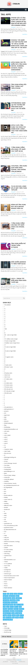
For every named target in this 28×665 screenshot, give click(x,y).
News (5, 515)
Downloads (22, 661)
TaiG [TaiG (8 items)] (18, 615)
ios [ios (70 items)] (14, 604)
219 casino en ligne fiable (10, 347)
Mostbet (6, 507)
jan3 (5, 489)
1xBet (5, 328)
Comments (7, 630)
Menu (2, 9)
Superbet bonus (7, 555)
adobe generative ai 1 (9, 409)
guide (5, 473)
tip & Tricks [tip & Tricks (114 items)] (8, 617)
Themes (6, 561)
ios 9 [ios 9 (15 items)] (8, 606)
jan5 (5, 493)
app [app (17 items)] (8, 593)
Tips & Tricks (7, 565)
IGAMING (6, 481)
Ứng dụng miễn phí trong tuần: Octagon (18, 245)
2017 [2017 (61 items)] (4, 593)
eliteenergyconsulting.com (10, 457)
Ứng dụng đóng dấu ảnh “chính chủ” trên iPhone (18, 86)
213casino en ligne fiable (9, 341)
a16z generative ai (8, 407)
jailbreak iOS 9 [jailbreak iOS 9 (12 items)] (19, 611)
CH (5, 445)
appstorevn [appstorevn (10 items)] (12, 596)
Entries (6, 628)
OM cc (5, 521)
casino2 (6, 439)
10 (4, 308)
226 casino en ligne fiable (10, 351)
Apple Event (7, 415)
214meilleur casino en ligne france (12, 343)
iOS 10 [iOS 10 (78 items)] (11, 606)
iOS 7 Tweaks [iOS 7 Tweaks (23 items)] (20, 604)
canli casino (6, 431)
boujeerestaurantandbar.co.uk (11, 429)
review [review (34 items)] (13, 615)
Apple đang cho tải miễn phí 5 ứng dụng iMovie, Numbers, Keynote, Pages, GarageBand (19, 66)
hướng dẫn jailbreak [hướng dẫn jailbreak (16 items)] (8, 604)
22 (4, 349)
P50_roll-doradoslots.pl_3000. (11, 525)
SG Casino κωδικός (8, 549)
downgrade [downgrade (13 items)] (12, 600)
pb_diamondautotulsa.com (10, 529)
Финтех (6, 585)
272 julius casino (8, 365)
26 (4, 361)
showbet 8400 (7, 551)
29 (4, 369)
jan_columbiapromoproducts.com (11, 485)
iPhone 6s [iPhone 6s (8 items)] (10, 608)
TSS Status (15, 663)
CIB (5, 447)
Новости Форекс (8, 579)
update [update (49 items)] (21, 617)
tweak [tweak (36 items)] (17, 617)
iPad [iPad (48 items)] (20, 606)
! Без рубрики (7, 304)
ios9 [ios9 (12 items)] (4, 606)
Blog (5, 425)
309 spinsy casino (8, 373)
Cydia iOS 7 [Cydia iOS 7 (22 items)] (18, 598)
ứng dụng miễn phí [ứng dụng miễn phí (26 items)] (7, 619)
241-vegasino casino (8, 357)
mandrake (13, 284)
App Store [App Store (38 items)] (5, 596)
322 (5, 381)
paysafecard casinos (8, 527)
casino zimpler (7, 435)
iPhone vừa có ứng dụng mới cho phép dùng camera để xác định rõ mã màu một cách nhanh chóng (18, 21)
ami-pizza (6, 411)
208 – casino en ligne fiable (10, 335)
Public (5, 535)
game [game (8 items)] (18, 600)
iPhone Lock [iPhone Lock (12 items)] (6, 611)
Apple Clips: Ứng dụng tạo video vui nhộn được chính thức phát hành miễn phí (19, 128)
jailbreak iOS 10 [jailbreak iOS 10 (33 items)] (6, 613)
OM (5, 519)
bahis (5, 419)
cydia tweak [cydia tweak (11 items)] (6, 600)
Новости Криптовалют (9, 577)
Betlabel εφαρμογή (8, 423)
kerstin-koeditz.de (8, 495)
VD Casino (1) (7, 571)
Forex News (6, 465)
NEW (5, 513)
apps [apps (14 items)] (15, 593)
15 (4, 318)
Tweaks (6, 567)
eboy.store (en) (7, 453)
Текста (5, 583)
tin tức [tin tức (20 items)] (21, 615)
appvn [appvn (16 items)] (17, 596)
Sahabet (6, 547)
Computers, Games (8, 449)
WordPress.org (7, 632)
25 (4, 359)
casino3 (6, 441)
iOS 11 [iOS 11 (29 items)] (16, 606)
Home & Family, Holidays (9, 475)
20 (4, 333)
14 (4, 316)
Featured (6, 459)
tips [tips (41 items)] (13, 617)
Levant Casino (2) (8, 499)
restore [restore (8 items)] (9, 615)
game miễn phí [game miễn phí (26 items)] (6, 602)
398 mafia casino (8, 393)
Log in (5, 626)
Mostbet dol (7, 509)
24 (4, 355)
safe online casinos (8, 545)
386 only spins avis (8, 389)
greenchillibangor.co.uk (9, 471)
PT (4, 533)
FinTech (6, 461)
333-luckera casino (8, 385)
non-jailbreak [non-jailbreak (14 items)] (19, 613)
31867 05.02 (7, 377)
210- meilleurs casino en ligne (11, 339)
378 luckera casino (8, 387)
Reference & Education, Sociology (12, 541)
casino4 (6, 443)
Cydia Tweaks (7, 451)
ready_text (6, 539)
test (5, 557)
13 (4, 314)
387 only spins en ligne (9, 391)
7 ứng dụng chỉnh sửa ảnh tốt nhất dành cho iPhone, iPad (18, 226)
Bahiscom (6, 421)
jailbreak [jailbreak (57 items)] (12, 611)
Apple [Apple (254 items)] (11, 593)
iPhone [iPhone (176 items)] (5, 608)
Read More (24, 34)
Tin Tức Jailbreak (8, 563)
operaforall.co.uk (8, 523)
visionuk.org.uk (7, 573)
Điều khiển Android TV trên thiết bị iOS (18, 263)
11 (4, 310)
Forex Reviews (7, 467)
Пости (5, 581)
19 (4, 326)
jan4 (5, 491)
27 (4, 363)
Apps (5, 417)
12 (4, 312)
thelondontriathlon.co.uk (9, 559)
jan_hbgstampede (8, 487)
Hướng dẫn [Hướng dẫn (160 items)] (14, 602)
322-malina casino (8, 383)
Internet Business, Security (10, 483)
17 (4, 322)
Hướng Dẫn (7, 477)
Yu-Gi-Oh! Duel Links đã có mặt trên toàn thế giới (19, 188)
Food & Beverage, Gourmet (10, 463)
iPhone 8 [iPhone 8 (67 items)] (21, 608)
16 (4, 320)
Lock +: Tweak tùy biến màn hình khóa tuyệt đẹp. (18, 280)
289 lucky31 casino (8, 367)
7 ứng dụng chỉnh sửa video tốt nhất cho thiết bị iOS (18, 149)
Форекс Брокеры (8, 587)
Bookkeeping (7, 427)
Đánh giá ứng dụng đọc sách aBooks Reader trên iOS (18, 206)
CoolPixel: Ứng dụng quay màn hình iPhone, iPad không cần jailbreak (19, 168)
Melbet (5, 501)
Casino (5, 433)
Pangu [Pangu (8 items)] (4, 615)
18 (4, 324)
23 (4, 353)
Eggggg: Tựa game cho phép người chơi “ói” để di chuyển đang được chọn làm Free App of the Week (19, 43)
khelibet (6, 497)
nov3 (5, 517)
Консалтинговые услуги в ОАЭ (11, 575)
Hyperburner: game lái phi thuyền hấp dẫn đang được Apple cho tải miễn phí (18, 106)
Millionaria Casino (8, 505)
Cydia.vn (19, 660)
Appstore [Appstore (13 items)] (20, 593)
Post (5, 531)
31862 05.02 (7, 375)
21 (4, 337)
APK (5, 413)
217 (5, 345)
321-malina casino (8, 379)
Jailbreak (5, 661)
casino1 (6, 437)
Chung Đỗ (13, 27)
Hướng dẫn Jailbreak (9, 479)
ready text (6, 537)
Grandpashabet (7, 469)
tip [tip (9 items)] (4, 617)
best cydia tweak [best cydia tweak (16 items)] (7, 598)
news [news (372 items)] (13, 613)
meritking (6, 503)
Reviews (6, 543)
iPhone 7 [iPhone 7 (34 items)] (16, 608)
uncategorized (7, 569)
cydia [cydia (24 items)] (13, 598)
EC (4, 455)
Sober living (6, 553)
